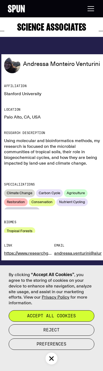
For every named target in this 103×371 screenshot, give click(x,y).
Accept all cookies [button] (51, 315)
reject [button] (51, 329)
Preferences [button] (51, 344)
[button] (89, 8)
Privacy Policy (55, 297)
